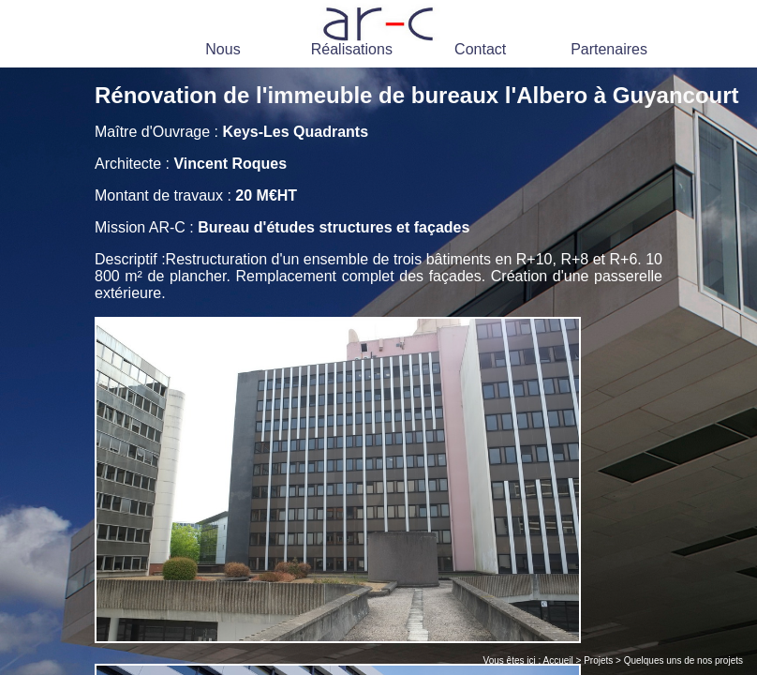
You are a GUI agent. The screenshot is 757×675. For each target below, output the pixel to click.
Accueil (558, 660)
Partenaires (609, 49)
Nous (222, 49)
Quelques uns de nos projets (683, 660)
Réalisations (352, 49)
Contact (480, 49)
